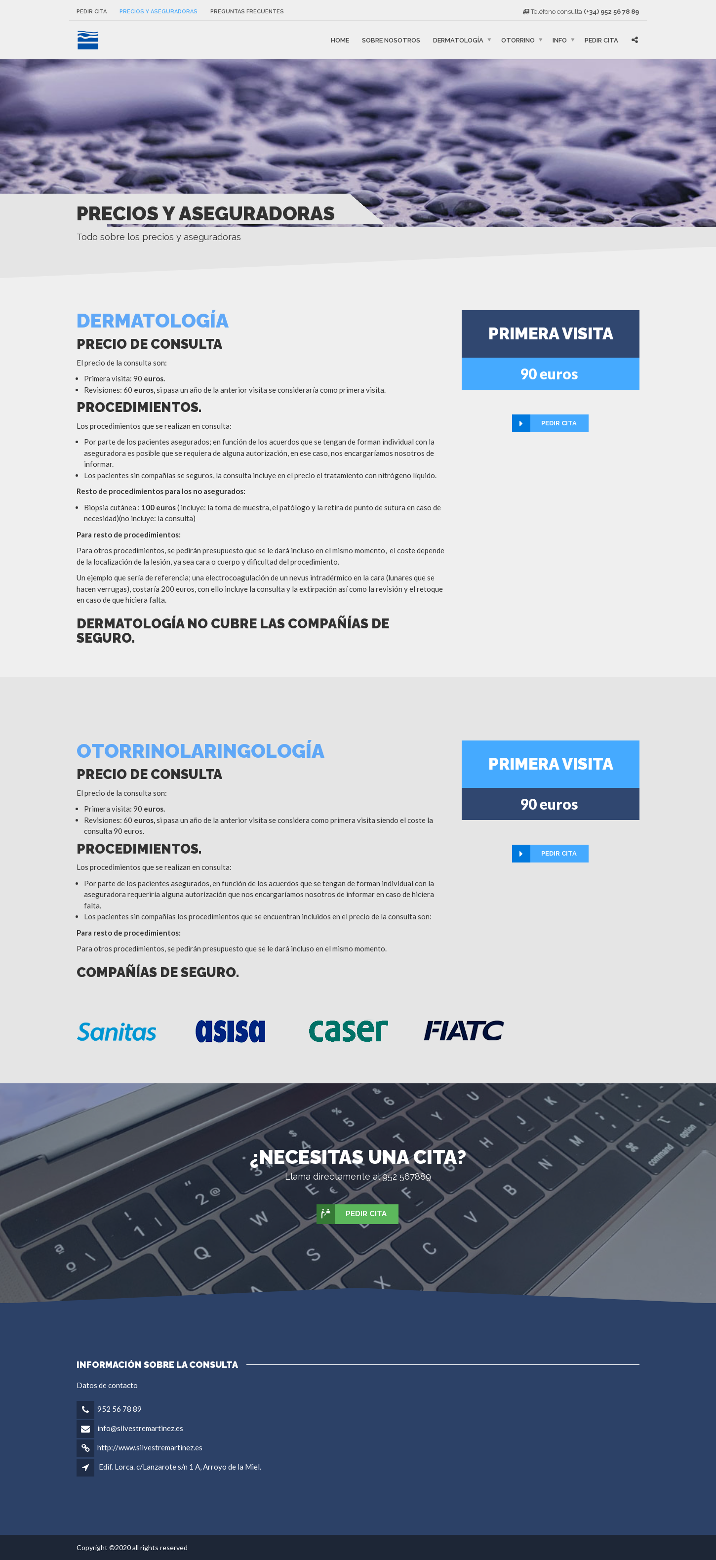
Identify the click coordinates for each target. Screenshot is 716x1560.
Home (340, 39)
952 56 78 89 (119, 1408)
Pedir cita (92, 11)
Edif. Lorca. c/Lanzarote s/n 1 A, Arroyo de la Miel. (180, 1466)
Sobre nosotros (391, 39)
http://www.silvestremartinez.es (149, 1447)
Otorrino (518, 39)
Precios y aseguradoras (158, 11)
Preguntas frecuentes (247, 11)
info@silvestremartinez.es (140, 1428)
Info (560, 39)
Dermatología (458, 39)
